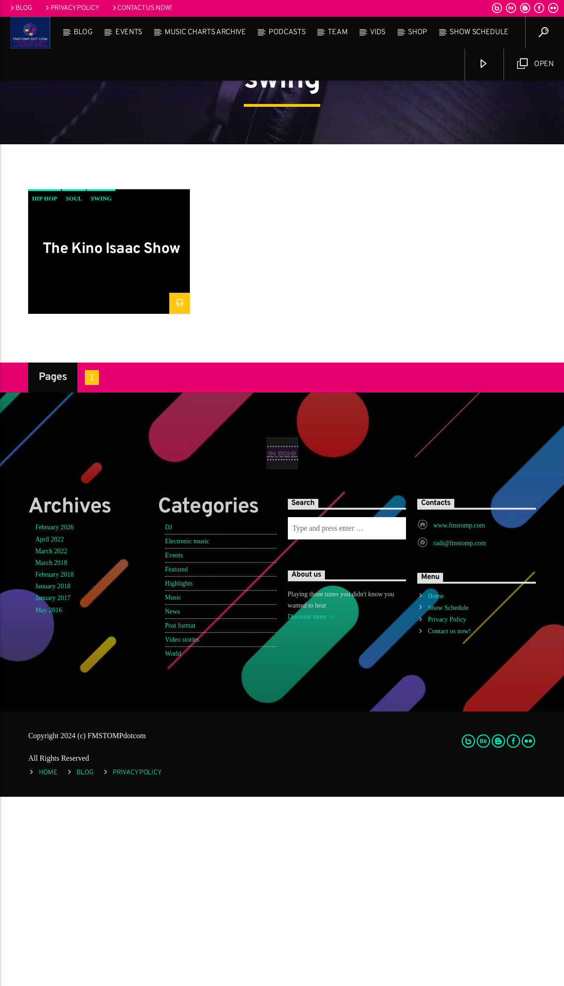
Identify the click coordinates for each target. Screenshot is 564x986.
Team (337, 32)
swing (101, 387)
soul (74, 387)
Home (436, 785)
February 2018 (54, 763)
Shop (417, 32)
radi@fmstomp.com (459, 732)
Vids (377, 32)
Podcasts (287, 32)
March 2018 (51, 752)
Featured (176, 758)
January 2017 (52, 787)
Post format (180, 814)
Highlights (179, 772)
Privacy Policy (71, 8)
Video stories (182, 828)
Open (535, 64)
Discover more (311, 806)
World (173, 842)
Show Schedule (479, 32)
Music (173, 786)
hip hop (44, 387)
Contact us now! (141, 8)
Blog (20, 8)
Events (128, 32)
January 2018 (52, 775)
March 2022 (51, 740)
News (172, 800)
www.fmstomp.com (459, 714)
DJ (169, 716)
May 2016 (48, 799)
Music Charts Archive (205, 32)
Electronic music (187, 730)
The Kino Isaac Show (111, 438)
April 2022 (49, 728)
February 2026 (54, 716)
